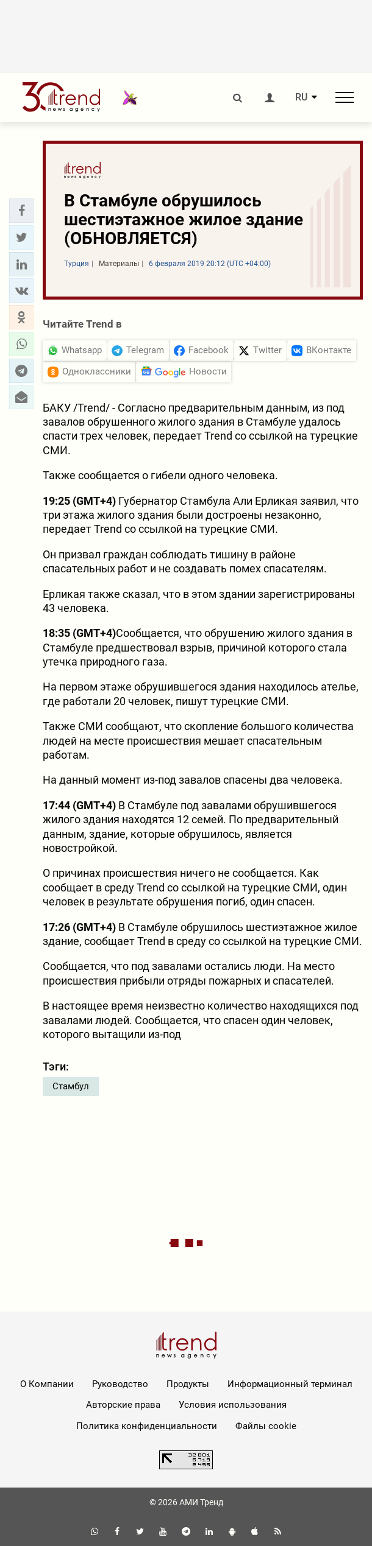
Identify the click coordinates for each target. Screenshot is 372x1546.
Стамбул (70, 1086)
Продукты (187, 1384)
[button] (21, 211)
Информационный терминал (289, 1384)
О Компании (47, 1384)
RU (301, 97)
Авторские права (123, 1404)
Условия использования (233, 1404)
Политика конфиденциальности (146, 1426)
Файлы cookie (265, 1426)
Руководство (120, 1384)
